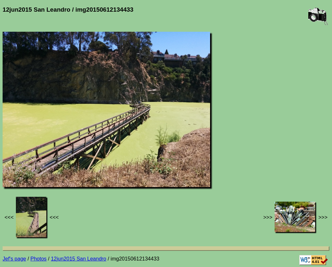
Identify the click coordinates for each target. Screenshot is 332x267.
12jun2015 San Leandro (78, 258)
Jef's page (14, 258)
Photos (38, 258)
